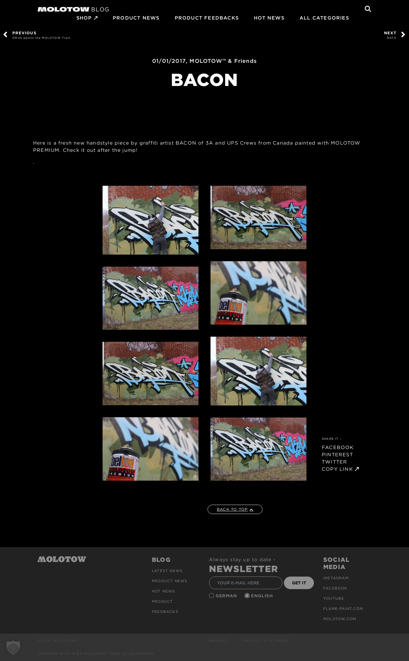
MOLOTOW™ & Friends (223, 61)
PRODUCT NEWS (136, 18)
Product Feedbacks (207, 18)
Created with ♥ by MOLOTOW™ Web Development (96, 653)
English (263, 595)
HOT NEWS (269, 18)
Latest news (167, 570)
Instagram (336, 578)
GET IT (299, 582)
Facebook (335, 588)
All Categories (324, 18)
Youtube (333, 598)
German (227, 595)
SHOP (84, 18)
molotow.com (339, 619)
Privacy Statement (266, 640)
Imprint (217, 640)
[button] (13, 648)
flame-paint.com (343, 608)
